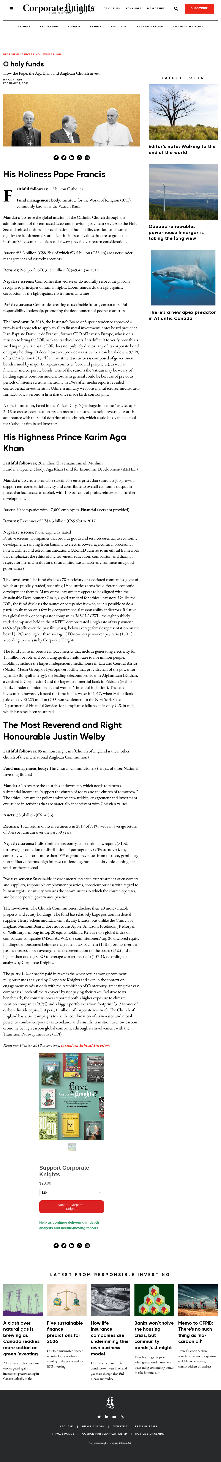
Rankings (133, 8)
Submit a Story (93, 1426)
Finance (74, 26)
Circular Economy (188, 26)
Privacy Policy (63, 1434)
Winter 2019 (52, 54)
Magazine (155, 8)
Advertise (120, 1426)
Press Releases (146, 1426)
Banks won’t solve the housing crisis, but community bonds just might (154, 1335)
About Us (112, 8)
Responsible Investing (21, 54)
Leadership (49, 26)
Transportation (150, 26)
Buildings (119, 26)
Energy (95, 26)
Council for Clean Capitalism (104, 1434)
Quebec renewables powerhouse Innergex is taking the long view (176, 233)
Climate (24, 26)
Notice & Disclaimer (150, 1434)
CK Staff (15, 80)
